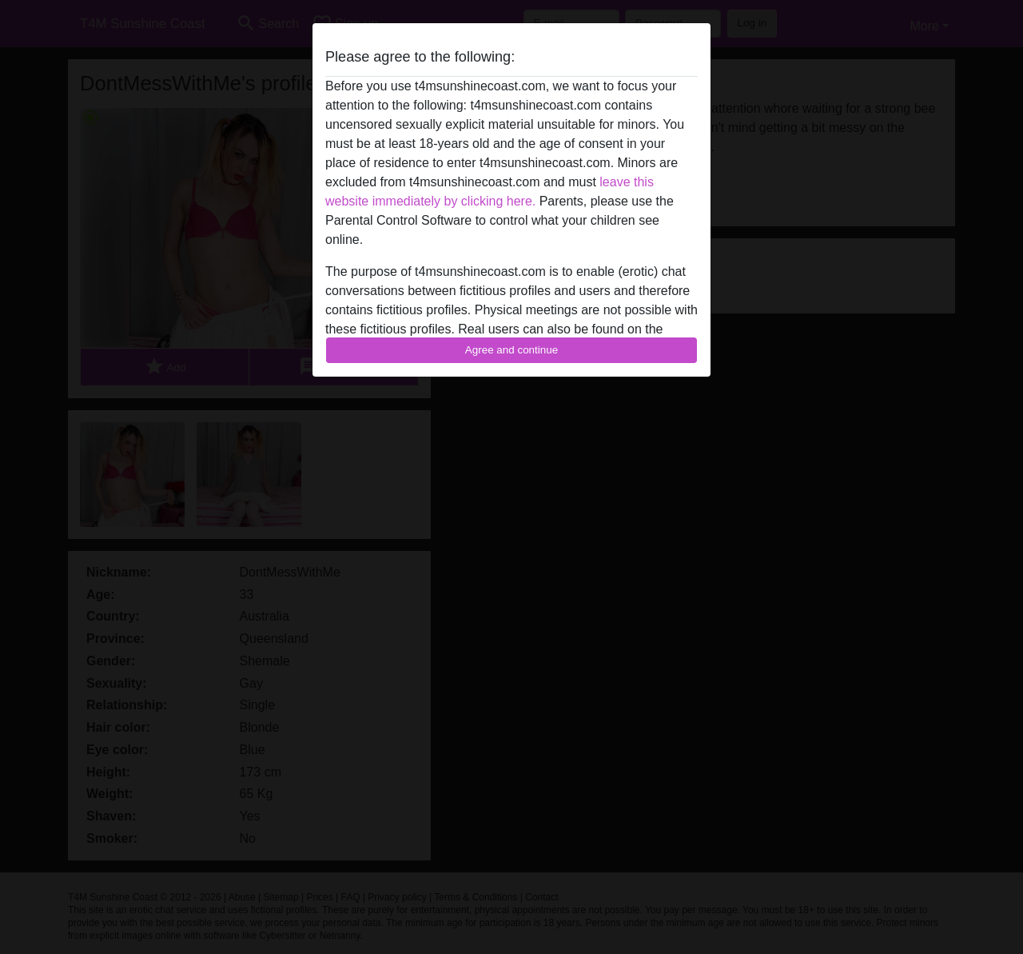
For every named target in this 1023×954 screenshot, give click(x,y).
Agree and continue (511, 350)
